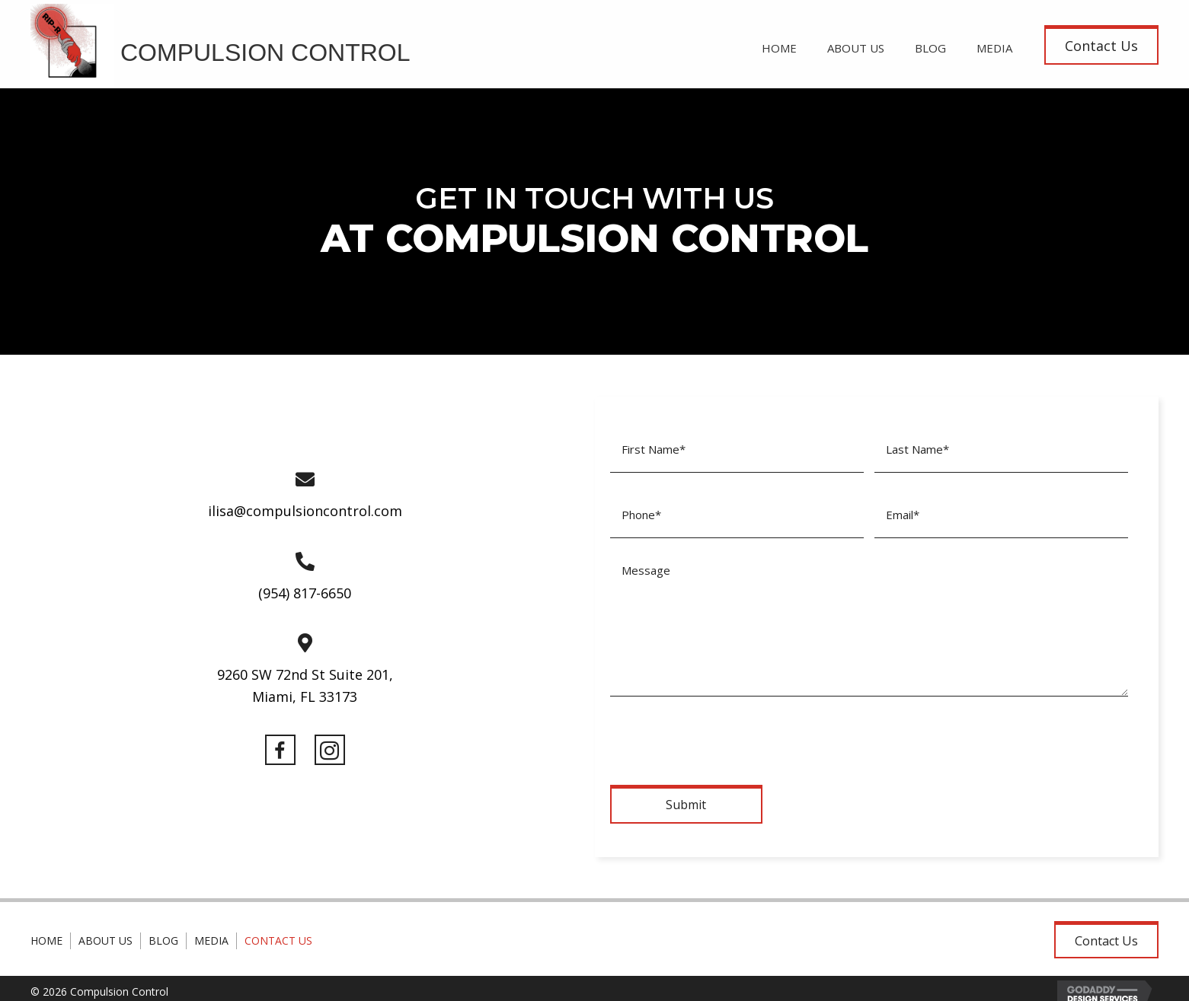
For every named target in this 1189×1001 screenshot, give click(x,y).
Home (46, 930)
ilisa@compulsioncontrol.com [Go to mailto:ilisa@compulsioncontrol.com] (305, 505)
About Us (105, 930)
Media (211, 930)
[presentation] (726, 727)
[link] (779, 46)
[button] (1101, 45)
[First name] (737, 447)
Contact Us (278, 930)
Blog (163, 930)
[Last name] (1001, 447)
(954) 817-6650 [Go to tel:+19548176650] (304, 587)
